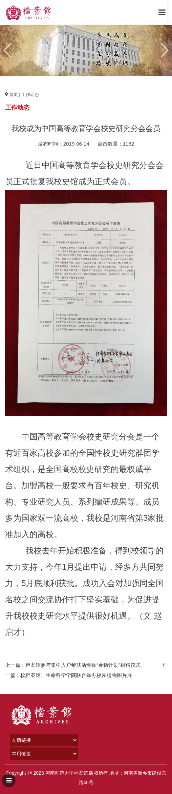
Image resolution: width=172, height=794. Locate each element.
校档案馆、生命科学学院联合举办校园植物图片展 (76, 675)
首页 (13, 94)
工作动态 (30, 94)
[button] (164, 50)
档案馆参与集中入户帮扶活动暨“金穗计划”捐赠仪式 (83, 665)
